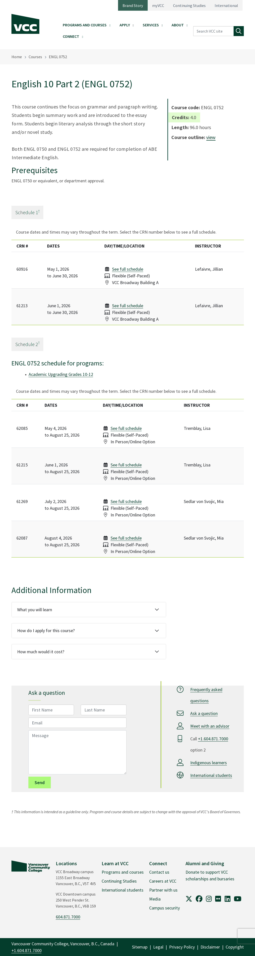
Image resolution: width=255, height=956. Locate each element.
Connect (71, 36)
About (178, 24)
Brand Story (133, 5)
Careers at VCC (162, 881)
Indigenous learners (208, 762)
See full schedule (127, 269)
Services (151, 24)
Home (16, 56)
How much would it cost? (40, 651)
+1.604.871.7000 (213, 739)
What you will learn (34, 609)
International (226, 5)
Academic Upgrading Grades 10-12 (61, 374)
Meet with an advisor (209, 726)
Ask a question (204, 713)
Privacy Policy (182, 947)
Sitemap (139, 947)
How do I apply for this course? (46, 630)
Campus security (164, 908)
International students (211, 775)
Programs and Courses (85, 24)
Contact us (159, 872)
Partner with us (163, 890)
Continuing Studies (189, 5)
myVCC (158, 5)
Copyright (235, 947)
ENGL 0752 (58, 56)
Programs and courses (123, 872)
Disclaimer (210, 947)
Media (155, 899)
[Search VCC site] (213, 31)
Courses (35, 56)
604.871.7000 (68, 917)
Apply (125, 24)
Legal (158, 947)
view (210, 137)
